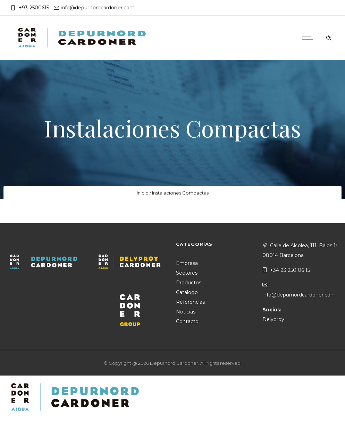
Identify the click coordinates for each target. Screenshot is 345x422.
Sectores (186, 273)
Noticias (185, 312)
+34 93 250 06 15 (290, 270)
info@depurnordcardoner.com (98, 8)
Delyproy (273, 319)
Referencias (190, 302)
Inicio (143, 193)
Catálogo (187, 292)
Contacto (187, 321)
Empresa (187, 263)
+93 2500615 (34, 8)
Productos (188, 282)
